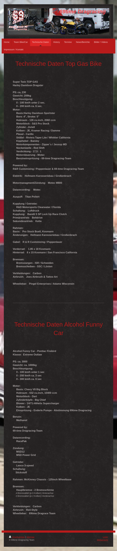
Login (105, 537)
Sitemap (30, 537)
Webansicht (102, 540)
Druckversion (17, 537)
